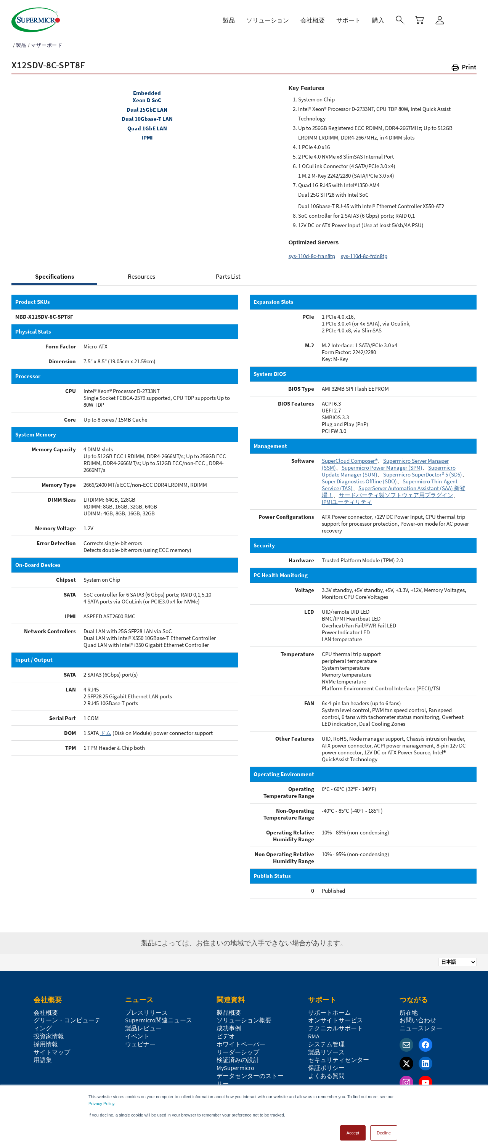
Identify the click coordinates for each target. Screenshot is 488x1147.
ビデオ (226, 1032)
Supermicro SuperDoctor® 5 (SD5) (422, 471)
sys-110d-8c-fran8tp (312, 252)
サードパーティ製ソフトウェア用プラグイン (396, 491)
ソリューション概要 (244, 1016)
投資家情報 (49, 1032)
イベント (137, 1032)
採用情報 (46, 1040)
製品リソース (326, 1048)
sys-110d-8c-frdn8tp (364, 252)
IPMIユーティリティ (347, 498)
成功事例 (229, 1024)
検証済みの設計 (238, 1056)
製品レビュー (143, 1024)
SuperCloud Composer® (349, 457)
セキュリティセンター (338, 1056)
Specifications (54, 273)
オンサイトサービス (335, 1016)
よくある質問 (326, 1072)
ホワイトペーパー (241, 1040)
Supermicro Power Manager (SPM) (382, 464)
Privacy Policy (101, 1100)
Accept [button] (353, 1129)
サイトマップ (52, 1048)
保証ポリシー (326, 1064)
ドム (105, 729)
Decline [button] (384, 1129)
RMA (313, 1032)
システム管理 (326, 1040)
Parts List (228, 273)
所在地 (409, 1009)
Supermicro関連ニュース (158, 1016)
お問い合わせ (418, 1016)
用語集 (43, 1056)
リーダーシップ (238, 1048)
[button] (464, 65)
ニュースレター (421, 1024)
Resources (141, 273)
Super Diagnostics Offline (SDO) (359, 477)
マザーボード (47, 42)
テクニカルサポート (335, 1024)
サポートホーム (329, 1009)
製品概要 (229, 1009)
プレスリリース (146, 1009)
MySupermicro (235, 1064)
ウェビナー (140, 1040)
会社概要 (46, 1009)
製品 (21, 42)
